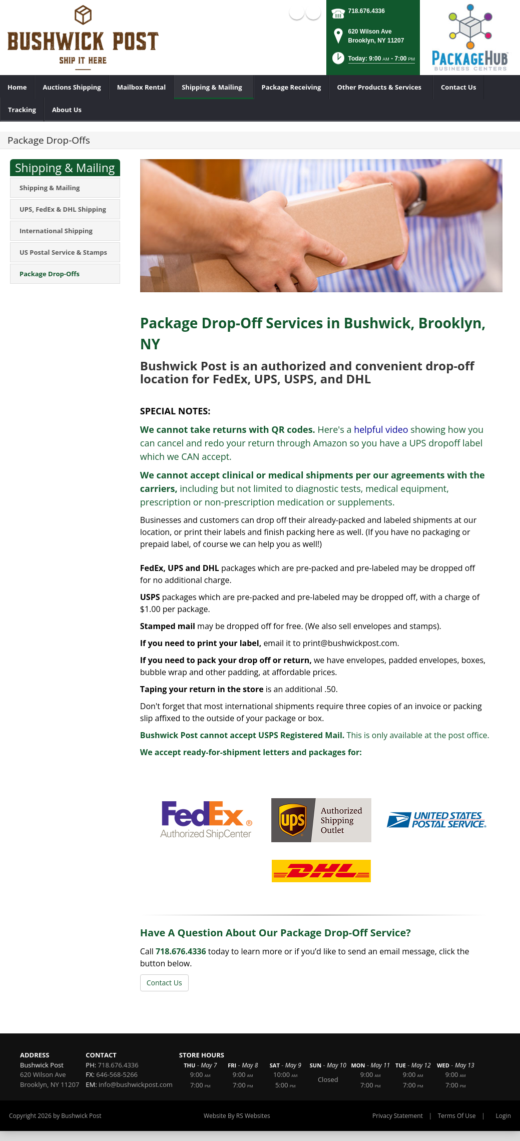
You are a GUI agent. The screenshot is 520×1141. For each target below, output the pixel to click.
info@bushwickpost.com (136, 1084)
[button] (372, 61)
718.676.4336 (366, 11)
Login (503, 1115)
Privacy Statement (397, 1115)
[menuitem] (17, 87)
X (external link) (313, 12)
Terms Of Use (457, 1115)
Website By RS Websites (237, 1115)
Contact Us (164, 982)
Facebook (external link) (296, 12)
